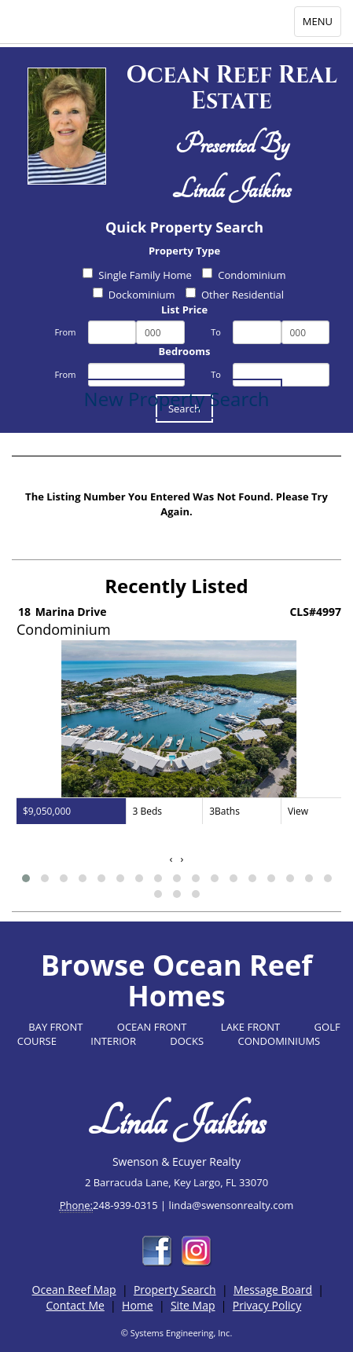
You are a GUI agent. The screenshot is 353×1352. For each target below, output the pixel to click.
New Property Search (177, 399)
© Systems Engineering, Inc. (177, 1333)
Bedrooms (185, 351)
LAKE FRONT (250, 1027)
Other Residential (235, 295)
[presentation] (171, 859)
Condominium (243, 275)
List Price (184, 309)
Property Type (184, 251)
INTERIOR (113, 1041)
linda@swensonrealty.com (231, 1205)
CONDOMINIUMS (279, 1041)
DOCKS (187, 1041)
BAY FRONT (55, 1027)
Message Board (272, 1289)
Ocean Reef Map (74, 1289)
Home (137, 1305)
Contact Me (75, 1305)
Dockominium (134, 295)
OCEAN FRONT (152, 1027)
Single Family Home (137, 275)
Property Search (175, 1289)
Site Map (193, 1305)
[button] (26, 878)
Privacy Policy (267, 1305)
